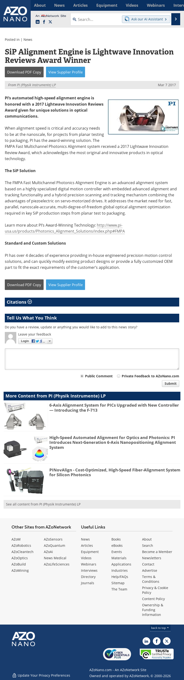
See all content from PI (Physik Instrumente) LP (43, 504)
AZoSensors (53, 539)
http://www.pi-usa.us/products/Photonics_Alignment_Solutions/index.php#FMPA (65, 228)
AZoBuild (19, 564)
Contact (148, 564)
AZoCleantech (23, 551)
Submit (171, 383)
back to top (160, 628)
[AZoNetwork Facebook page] (44, 22)
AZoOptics (20, 558)
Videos (86, 558)
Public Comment (99, 376)
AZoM (16, 539)
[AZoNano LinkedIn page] (38, 22)
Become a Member (157, 551)
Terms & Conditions (150, 579)
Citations (19, 302)
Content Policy (153, 598)
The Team (119, 589)
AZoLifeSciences (56, 564)
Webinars (88, 564)
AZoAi (48, 551)
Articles (87, 545)
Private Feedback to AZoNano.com (150, 376)
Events (116, 551)
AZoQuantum (54, 545)
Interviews (89, 570)
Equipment (90, 551)
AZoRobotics (21, 545)
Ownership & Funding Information (152, 610)
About (147, 539)
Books (116, 539)
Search (147, 545)
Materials (118, 558)
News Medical (55, 558)
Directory (88, 576)
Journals (87, 583)
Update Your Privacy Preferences (41, 674)
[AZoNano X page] (50, 22)
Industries (119, 570)
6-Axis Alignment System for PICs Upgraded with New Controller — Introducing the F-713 (114, 407)
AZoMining (20, 570)
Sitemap (118, 583)
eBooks (117, 545)
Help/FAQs (119, 576)
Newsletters (151, 558)
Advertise (149, 570)
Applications (121, 564)
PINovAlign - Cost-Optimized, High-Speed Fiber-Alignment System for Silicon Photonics (114, 472)
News (27, 39)
